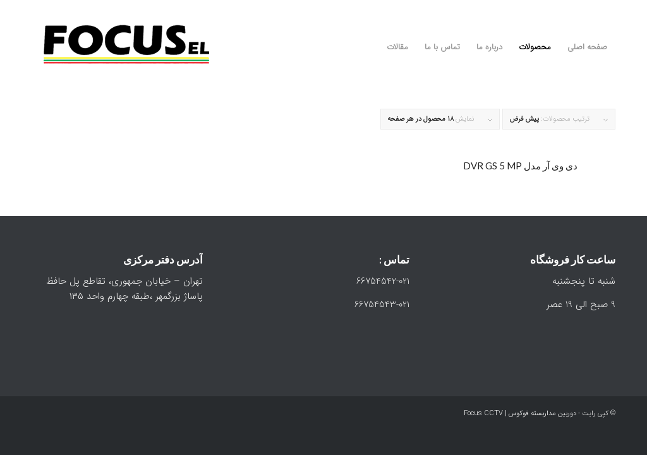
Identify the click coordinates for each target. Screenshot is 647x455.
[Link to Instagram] (605, 9)
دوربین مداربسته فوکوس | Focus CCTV (520, 413)
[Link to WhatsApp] (586, 9)
